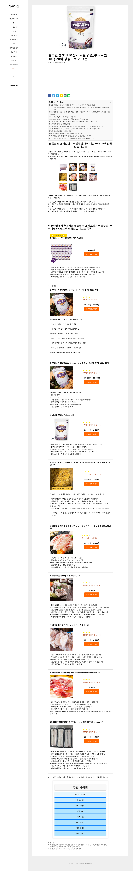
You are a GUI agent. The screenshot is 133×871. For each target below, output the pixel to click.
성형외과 (80, 811)
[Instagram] (13, 77)
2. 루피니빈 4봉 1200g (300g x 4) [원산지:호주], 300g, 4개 (69, 119)
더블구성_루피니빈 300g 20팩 (58, 845)
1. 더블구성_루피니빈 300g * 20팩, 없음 (63, 117)
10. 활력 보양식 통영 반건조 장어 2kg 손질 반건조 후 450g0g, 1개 (72, 138)
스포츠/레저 (14, 39)
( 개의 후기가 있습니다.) (92, 299)
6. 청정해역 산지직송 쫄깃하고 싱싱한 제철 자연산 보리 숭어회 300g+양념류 (75, 128)
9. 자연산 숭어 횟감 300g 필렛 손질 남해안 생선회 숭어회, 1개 (71, 136)
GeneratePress (88, 863)
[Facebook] (9, 77)
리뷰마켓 (13, 6)
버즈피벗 (80, 817)
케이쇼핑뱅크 (80, 794)
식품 (13, 43)
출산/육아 (14, 52)
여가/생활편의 (13, 48)
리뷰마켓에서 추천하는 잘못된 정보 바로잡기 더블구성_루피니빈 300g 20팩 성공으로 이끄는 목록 (80, 113)
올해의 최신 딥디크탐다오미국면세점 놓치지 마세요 (65, 847)
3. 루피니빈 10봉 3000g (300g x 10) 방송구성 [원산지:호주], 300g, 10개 (73, 121)
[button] (17, 14)
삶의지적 (80, 800)
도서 (13, 23)
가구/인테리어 (13, 18)
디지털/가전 (14, 27)
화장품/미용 (14, 64)
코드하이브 (80, 805)
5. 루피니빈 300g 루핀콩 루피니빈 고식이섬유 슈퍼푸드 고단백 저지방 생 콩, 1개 (76, 126)
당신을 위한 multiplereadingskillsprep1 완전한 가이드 (65, 849)
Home (15, 14)
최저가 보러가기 (91, 254)
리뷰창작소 (80, 828)
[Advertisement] (80, 80)
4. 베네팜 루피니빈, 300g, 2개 (60, 124)
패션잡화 (14, 60)
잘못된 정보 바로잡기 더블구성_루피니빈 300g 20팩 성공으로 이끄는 (73, 105)
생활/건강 (14, 35)
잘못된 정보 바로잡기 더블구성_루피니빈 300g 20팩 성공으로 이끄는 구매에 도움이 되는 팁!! (81, 108)
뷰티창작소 (80, 822)
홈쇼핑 (14, 68)
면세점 (14, 31)
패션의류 (14, 56)
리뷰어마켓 (80, 833)
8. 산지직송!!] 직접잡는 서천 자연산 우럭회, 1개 (66, 133)
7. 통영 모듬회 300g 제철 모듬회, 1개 (62, 131)
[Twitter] (18, 77)
